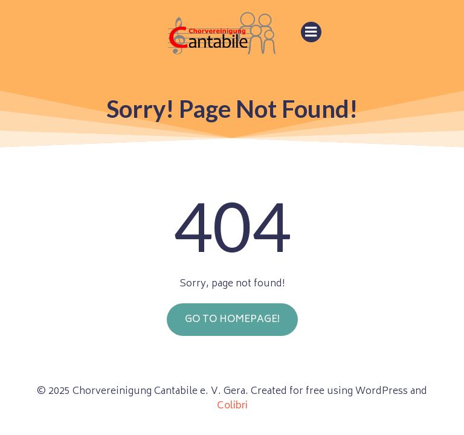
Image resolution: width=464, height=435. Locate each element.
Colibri (232, 406)
